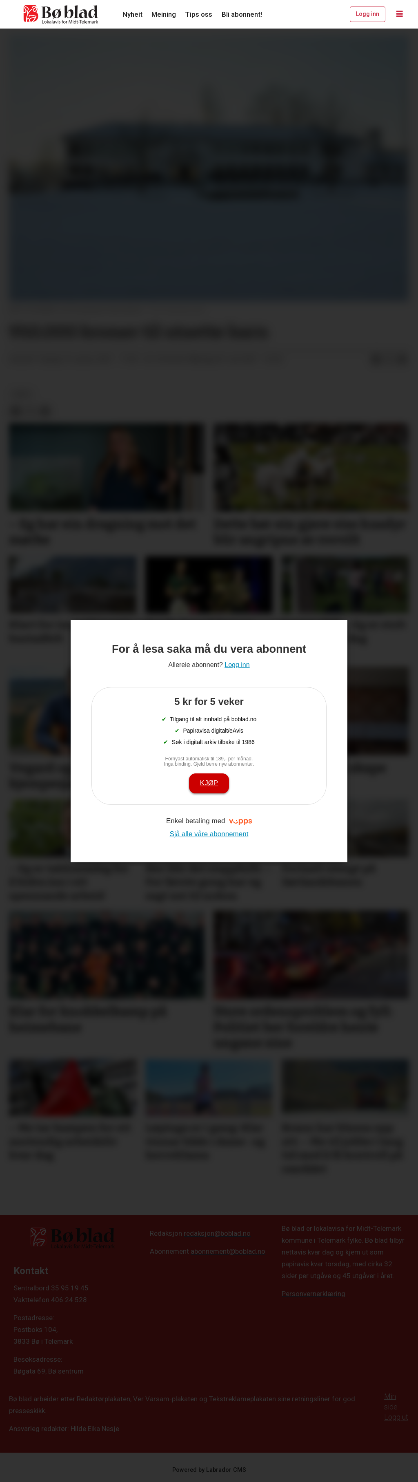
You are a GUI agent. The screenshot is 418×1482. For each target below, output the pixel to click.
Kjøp (209, 783)
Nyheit (132, 14)
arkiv (22, 394)
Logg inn (367, 14)
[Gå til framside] (61, 14)
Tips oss (198, 14)
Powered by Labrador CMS (209, 1470)
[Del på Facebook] (376, 359)
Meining (163, 14)
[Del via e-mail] (402, 359)
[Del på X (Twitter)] (389, 359)
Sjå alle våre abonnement (209, 834)
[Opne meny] (399, 14)
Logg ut (396, 1417)
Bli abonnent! (242, 14)
